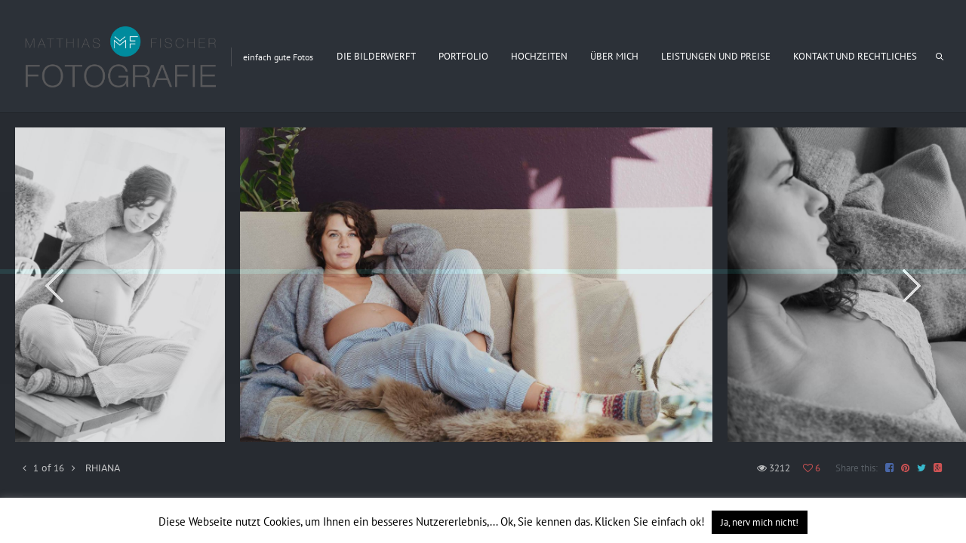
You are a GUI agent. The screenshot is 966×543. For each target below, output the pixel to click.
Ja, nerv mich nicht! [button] (759, 522)
